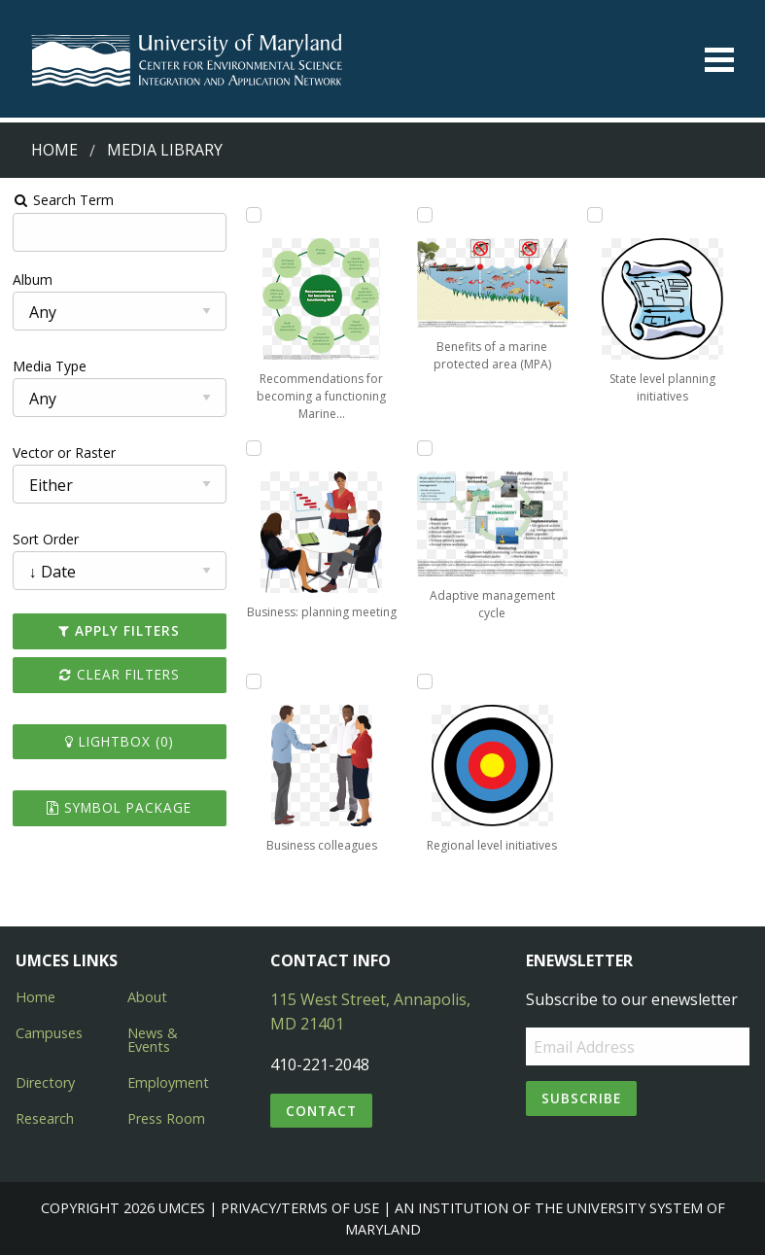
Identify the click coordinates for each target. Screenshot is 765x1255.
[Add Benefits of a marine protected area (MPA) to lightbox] (425, 215)
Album (32, 279)
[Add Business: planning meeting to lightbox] (253, 448)
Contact (321, 1110)
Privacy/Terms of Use (300, 1208)
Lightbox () (119, 741)
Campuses (49, 1033)
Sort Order (46, 539)
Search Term (64, 200)
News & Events (152, 1040)
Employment (168, 1082)
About (147, 997)
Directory (45, 1082)
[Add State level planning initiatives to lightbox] (595, 215)
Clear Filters (119, 674)
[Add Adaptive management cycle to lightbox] (425, 448)
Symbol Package (119, 807)
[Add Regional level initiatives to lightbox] (425, 681)
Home (54, 149)
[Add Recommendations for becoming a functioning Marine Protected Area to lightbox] (253, 215)
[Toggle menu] (719, 60)
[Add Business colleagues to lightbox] (253, 681)
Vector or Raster (64, 452)
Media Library (165, 149)
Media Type (50, 366)
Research (45, 1118)
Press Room (166, 1118)
